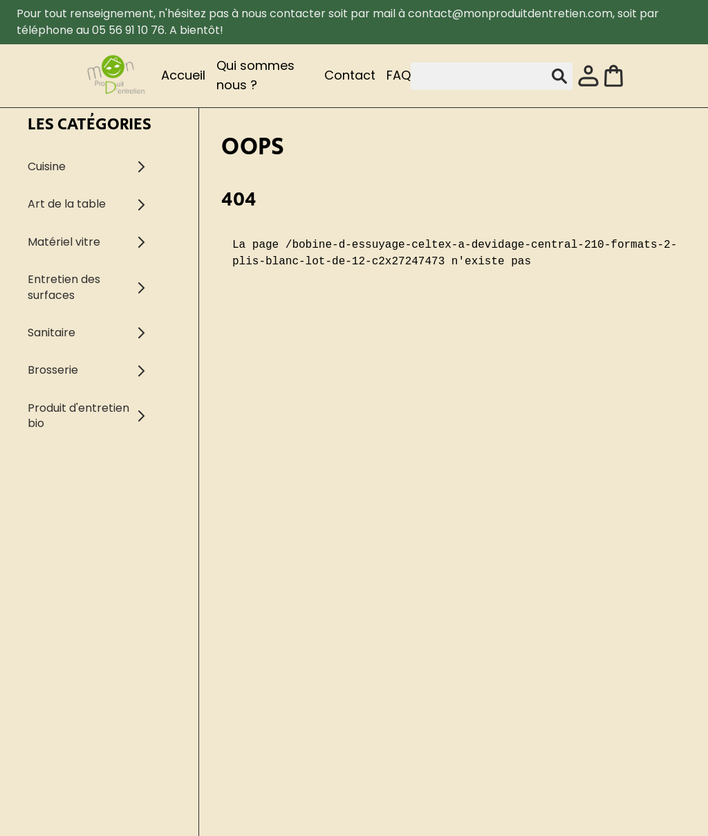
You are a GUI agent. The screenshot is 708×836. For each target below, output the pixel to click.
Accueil (183, 75)
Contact (349, 75)
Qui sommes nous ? (255, 75)
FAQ (398, 75)
